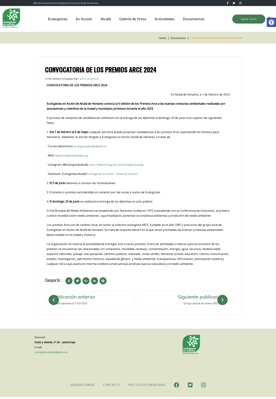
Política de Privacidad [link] (146, 387)
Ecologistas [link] (57, 19)
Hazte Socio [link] (249, 19)
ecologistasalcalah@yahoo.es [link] (51, 354)
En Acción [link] (84, 19)
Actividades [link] (164, 19)
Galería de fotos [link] (132, 19)
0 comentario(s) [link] (89, 78)
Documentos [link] (193, 19)
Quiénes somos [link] (82, 387)
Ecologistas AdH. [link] (70, 78)
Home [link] (160, 38)
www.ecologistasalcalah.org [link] (73, 155)
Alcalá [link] (106, 19)
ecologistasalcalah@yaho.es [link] (92, 146)
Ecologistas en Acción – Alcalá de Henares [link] (115, 174)
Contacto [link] (111, 387)
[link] (271, 22)
